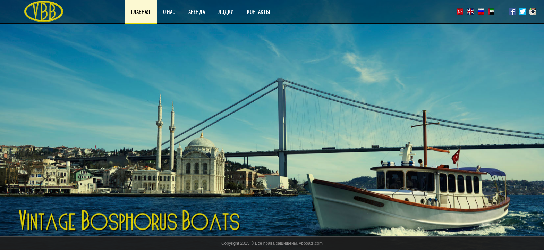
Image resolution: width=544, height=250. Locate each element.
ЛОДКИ (226, 11)
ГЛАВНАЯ (140, 11)
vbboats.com (311, 243)
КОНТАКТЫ (258, 11)
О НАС (169, 11)
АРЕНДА (196, 11)
